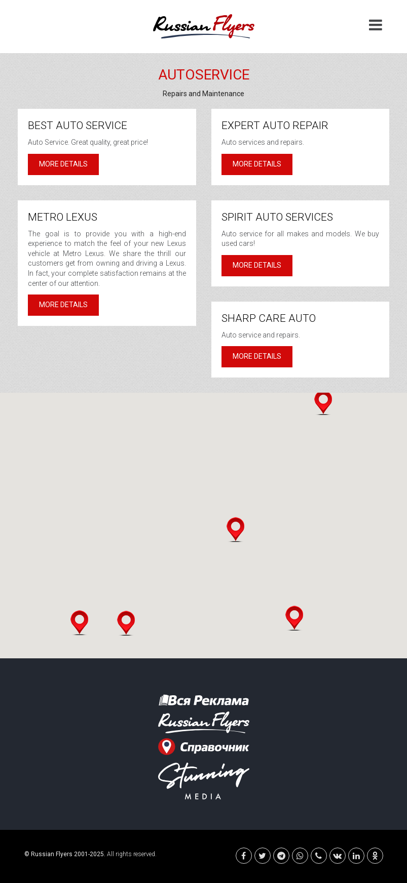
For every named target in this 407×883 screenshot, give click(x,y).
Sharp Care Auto (268, 318)
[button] (126, 623)
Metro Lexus (62, 217)
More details (63, 164)
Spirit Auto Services (277, 217)
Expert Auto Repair (274, 125)
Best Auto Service (77, 125)
